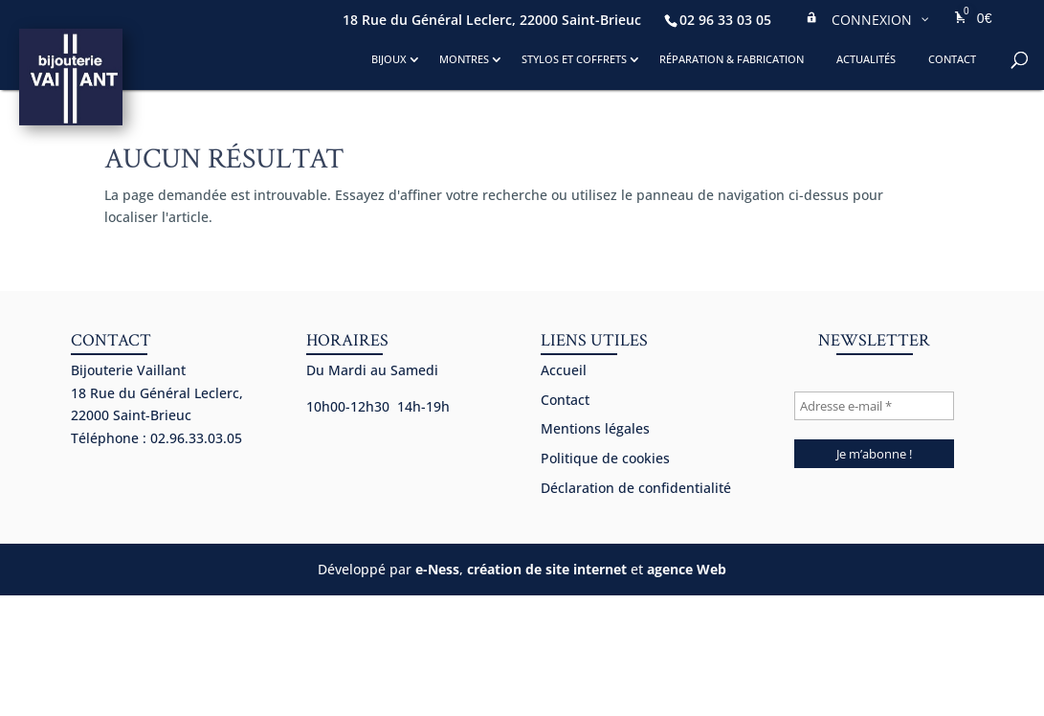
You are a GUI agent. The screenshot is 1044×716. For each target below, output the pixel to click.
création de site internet (547, 569)
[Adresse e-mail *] (873, 406)
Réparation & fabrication (731, 59)
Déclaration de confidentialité (636, 488)
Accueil (564, 370)
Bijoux (389, 59)
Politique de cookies (605, 458)
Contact (952, 59)
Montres (464, 59)
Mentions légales (595, 428)
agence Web (686, 569)
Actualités (866, 59)
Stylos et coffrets (574, 59)
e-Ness (437, 569)
